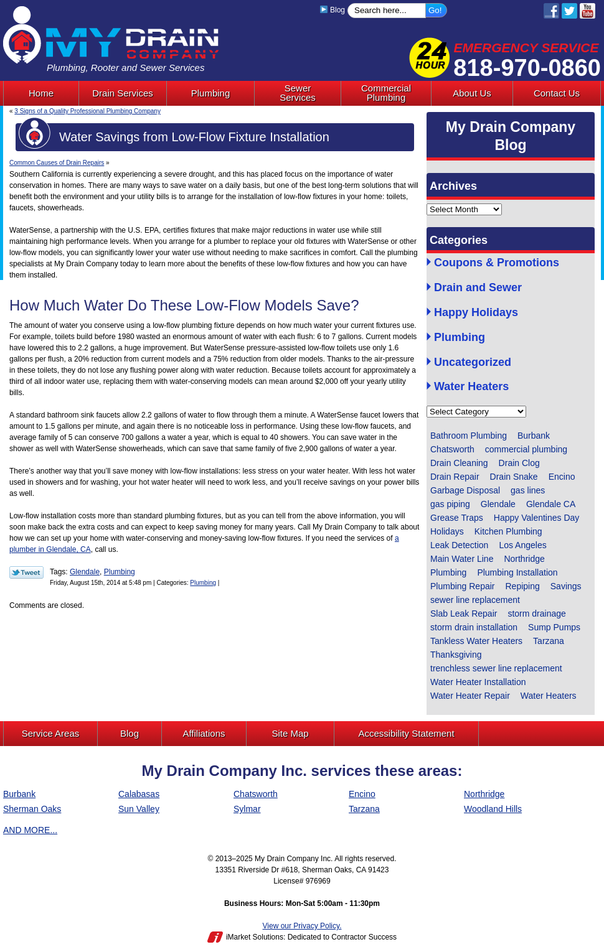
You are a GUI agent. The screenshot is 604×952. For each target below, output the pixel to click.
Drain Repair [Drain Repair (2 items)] (454, 477)
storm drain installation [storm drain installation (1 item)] (473, 627)
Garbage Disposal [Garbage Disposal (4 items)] (465, 490)
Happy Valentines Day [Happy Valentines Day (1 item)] (536, 518)
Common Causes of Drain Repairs (56, 162)
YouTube (587, 11)
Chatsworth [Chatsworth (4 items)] (452, 449)
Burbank (19, 794)
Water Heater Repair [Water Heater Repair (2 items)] (470, 696)
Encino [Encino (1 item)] (562, 477)
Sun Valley (138, 809)
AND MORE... (30, 830)
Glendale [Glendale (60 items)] (498, 504)
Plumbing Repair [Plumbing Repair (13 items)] (462, 586)
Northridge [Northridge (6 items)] (524, 559)
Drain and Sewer (478, 288)
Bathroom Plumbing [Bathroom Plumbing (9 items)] (468, 436)
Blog (332, 10)
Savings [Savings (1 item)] (566, 586)
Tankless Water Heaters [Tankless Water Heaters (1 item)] (476, 641)
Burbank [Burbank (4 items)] (533, 436)
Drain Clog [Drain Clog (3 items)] (519, 463)
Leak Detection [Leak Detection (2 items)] (459, 545)
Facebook (551, 11)
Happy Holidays (476, 313)
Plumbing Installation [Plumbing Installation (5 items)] (517, 572)
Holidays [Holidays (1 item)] (447, 531)
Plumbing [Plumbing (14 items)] (448, 572)
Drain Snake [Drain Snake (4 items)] (514, 477)
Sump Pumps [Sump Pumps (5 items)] (554, 627)
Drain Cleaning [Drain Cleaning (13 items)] (459, 463)
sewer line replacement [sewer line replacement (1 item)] (475, 600)
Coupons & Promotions (496, 263)
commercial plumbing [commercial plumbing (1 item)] (526, 449)
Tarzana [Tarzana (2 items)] (548, 641)
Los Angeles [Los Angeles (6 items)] (522, 545)
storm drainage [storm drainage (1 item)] (536, 613)
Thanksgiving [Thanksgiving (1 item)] (456, 655)
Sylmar (247, 809)
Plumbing (119, 571)
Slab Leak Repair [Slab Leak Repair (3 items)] (463, 613)
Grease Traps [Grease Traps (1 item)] (456, 518)
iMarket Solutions (254, 937)
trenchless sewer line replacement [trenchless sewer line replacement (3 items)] (496, 668)
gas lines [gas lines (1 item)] (528, 490)
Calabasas (138, 794)
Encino (362, 794)
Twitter (569, 11)
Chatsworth (256, 794)
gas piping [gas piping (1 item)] (450, 504)
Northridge (484, 794)
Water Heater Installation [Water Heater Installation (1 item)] (478, 682)
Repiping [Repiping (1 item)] (523, 586)
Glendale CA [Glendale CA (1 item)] (550, 504)
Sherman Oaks (32, 809)
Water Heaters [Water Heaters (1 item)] (549, 696)
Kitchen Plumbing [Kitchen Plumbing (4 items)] (508, 531)
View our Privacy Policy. (302, 926)
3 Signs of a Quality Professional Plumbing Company (87, 111)
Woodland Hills (493, 809)
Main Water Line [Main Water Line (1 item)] (461, 559)
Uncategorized (472, 362)
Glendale (85, 571)
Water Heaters (471, 387)
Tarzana (364, 809)
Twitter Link (26, 572)
